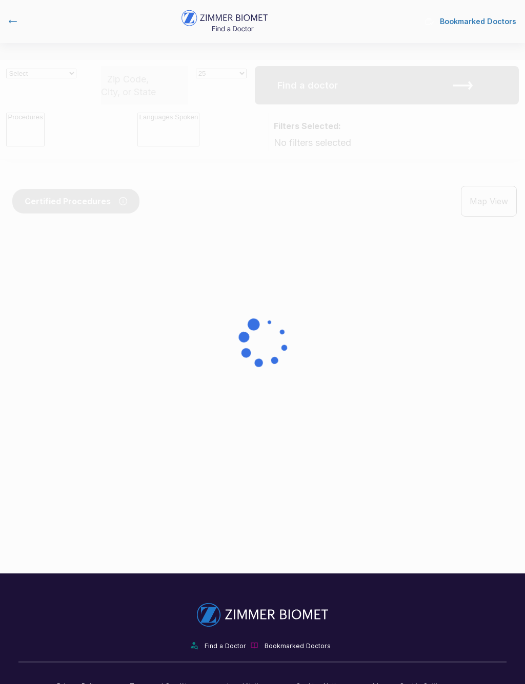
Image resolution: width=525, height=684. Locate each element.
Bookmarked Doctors (471, 21)
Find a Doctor (225, 646)
